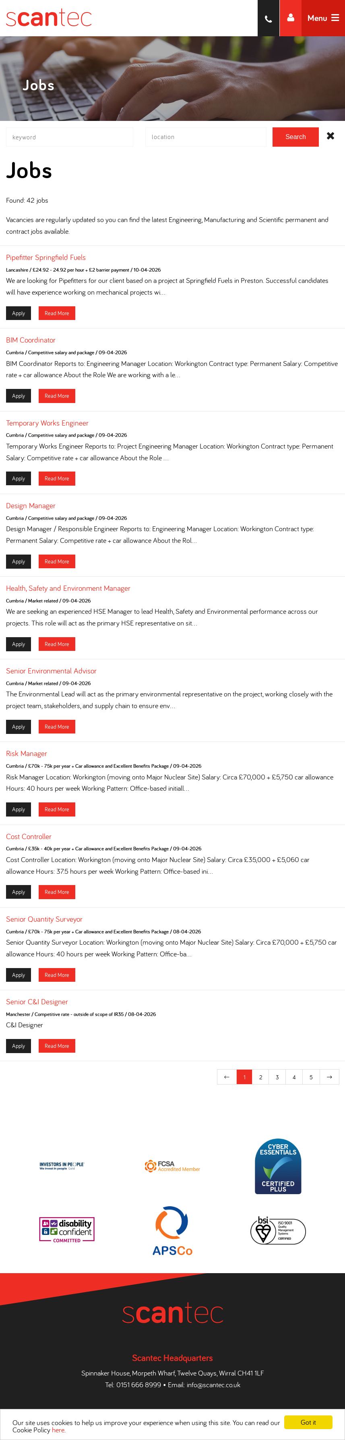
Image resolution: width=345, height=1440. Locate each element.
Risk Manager (26, 756)
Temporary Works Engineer (47, 425)
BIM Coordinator (31, 342)
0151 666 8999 (138, 1383)
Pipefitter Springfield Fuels (46, 259)
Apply (18, 315)
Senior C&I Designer (37, 1004)
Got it (308, 1422)
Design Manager (31, 507)
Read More (57, 315)
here (58, 1429)
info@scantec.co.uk (213, 1383)
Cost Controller (29, 838)
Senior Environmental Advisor (51, 673)
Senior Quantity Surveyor (44, 921)
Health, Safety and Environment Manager (68, 590)
